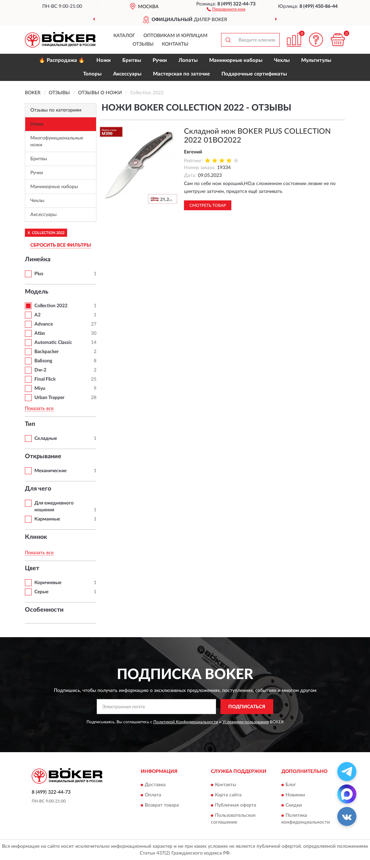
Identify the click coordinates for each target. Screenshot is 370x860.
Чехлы (282, 60)
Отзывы (143, 44)
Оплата (153, 795)
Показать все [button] (39, 408)
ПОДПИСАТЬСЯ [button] (246, 707)
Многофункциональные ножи (56, 141)
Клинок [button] (36, 537)
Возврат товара (162, 805)
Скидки (294, 805)
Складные (45, 438)
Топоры (92, 74)
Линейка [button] (37, 260)
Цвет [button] (32, 568)
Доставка (155, 784)
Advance (43, 324)
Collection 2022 (50, 305)
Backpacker (46, 351)
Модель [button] (36, 292)
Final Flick (45, 379)
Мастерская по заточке (181, 74)
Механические (50, 470)
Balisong (43, 361)
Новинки (295, 795)
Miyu (39, 388)
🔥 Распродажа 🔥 (62, 60)
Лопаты (188, 60)
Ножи (103, 60)
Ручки (160, 60)
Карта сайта (228, 795)
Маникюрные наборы (235, 60)
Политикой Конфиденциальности (185, 722)
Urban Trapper (49, 397)
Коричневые (47, 582)
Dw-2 (40, 370)
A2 (37, 315)
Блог (291, 784)
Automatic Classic (53, 342)
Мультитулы (316, 60)
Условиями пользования (245, 722)
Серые (41, 592)
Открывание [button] (43, 456)
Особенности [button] (44, 610)
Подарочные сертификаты (254, 74)
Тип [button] (30, 424)
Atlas (39, 333)
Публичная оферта (235, 805)
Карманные (47, 519)
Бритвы (131, 60)
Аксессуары (127, 74)
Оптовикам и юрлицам (175, 35)
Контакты (175, 44)
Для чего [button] (38, 489)
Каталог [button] (124, 35)
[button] (226, 9)
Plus (38, 273)
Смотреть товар (207, 205)
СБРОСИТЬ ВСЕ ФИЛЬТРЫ (60, 245)
